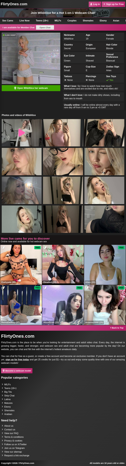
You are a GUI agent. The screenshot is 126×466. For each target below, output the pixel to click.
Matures (7, 403)
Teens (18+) (42, 20)
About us (7, 426)
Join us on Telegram (13, 448)
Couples (71, 20)
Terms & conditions (13, 437)
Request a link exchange (15, 455)
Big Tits (7, 392)
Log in (95, 4)
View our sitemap (12, 452)
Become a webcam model (17, 370)
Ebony (103, 20)
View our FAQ (10, 433)
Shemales (88, 20)
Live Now (25, 20)
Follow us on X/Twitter (14, 444)
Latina (6, 399)
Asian (116, 20)
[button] (22, 132)
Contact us (8, 429)
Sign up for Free (113, 4)
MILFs (58, 20)
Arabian (7, 414)
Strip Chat (8, 395)
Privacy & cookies (12, 440)
